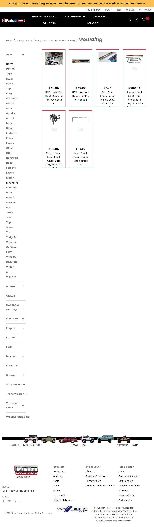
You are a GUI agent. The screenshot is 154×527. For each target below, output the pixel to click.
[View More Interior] (23, 356)
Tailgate (11, 237)
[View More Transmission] (27, 394)
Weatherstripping (18, 417)
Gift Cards (145, 10)
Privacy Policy (93, 480)
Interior (11, 356)
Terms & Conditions (96, 476)
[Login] (137, 20)
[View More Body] (23, 64)
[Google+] (21, 501)
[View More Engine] (23, 328)
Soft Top (8, 220)
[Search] (130, 20)
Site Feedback (126, 495)
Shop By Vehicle (44, 16)
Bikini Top (9, 86)
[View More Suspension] (24, 384)
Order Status (125, 500)
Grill (8, 153)
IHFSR (56, 485)
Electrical (12, 318)
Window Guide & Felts (11, 247)
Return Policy (126, 480)
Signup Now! (26, 472)
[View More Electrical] (23, 318)
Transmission (15, 394)
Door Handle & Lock (10, 113)
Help (119, 10)
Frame (10, 337)
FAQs (135, 445)
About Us (91, 471)
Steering (11, 375)
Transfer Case (11, 405)
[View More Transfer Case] (23, 405)
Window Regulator (12, 259)
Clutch (10, 295)
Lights (10, 172)
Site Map (123, 490)
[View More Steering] (23, 375)
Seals (9, 212)
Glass (9, 148)
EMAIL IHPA (79, 445)
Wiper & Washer (11, 271)
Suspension (14, 384)
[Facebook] (3, 501)
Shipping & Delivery (129, 485)
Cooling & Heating (12, 307)
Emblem (11, 133)
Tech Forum (101, 16)
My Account (59, 471)
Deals (108, 10)
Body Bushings (12, 96)
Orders (130, 10)
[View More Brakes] (23, 286)
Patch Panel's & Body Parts (10, 200)
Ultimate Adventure (63, 500)
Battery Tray (10, 71)
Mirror (10, 177)
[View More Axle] (23, 54)
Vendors (49, 23)
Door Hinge (10, 126)
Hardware (12, 158)
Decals (10, 103)
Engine (10, 328)
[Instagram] (15, 501)
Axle (9, 54)
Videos (56, 490)
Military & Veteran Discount (101, 485)
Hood (9, 162)
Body (9, 64)
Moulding (12, 182)
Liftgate (11, 167)
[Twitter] (9, 501)
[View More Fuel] (23, 347)
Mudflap (11, 187)
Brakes (10, 286)
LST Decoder (59, 495)
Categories (75, 16)
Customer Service (128, 476)
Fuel (9, 347)
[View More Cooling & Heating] (23, 307)
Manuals (12, 365)
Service (92, 23)
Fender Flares (10, 141)
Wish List (57, 476)
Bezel (9, 78)
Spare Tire (10, 230)
